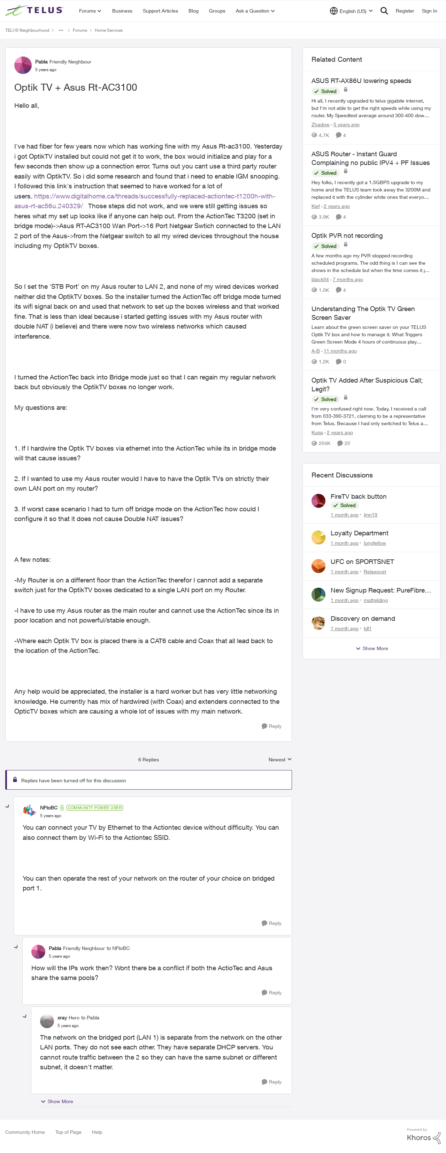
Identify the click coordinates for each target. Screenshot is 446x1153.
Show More (56, 1101)
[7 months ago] (346, 279)
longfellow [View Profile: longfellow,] (375, 543)
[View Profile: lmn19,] (318, 501)
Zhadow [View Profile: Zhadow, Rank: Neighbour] (321, 124)
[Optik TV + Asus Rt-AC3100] (50, 816)
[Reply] (271, 726)
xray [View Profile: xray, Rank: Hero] (62, 1017)
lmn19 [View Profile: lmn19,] (370, 514)
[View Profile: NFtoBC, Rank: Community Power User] (30, 812)
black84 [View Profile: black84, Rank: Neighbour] (320, 279)
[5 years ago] (345, 124)
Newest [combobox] (280, 759)
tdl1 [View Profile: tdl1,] (368, 628)
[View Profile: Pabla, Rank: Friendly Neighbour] (23, 65)
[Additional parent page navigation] (61, 30)
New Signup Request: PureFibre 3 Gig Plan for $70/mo (380, 590)
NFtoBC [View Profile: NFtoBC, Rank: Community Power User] (48, 808)
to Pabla (90, 1017)
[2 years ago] (335, 206)
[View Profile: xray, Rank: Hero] (47, 1021)
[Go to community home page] (35, 10)
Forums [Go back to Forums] (80, 30)
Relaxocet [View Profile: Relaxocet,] (375, 571)
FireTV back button (359, 496)
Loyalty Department (360, 533)
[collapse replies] (7, 806)
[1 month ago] (345, 514)
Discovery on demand (363, 618)
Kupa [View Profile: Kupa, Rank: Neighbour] (317, 433)
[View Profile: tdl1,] (318, 623)
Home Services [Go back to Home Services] (109, 30)
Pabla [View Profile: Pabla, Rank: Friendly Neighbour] (41, 62)
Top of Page (68, 1132)
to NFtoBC (118, 948)
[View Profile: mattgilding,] (318, 595)
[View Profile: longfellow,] (318, 537)
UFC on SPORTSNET (362, 561)
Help (97, 1132)
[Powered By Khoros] (424, 1136)
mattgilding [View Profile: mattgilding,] (376, 600)
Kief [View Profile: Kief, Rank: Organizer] (316, 206)
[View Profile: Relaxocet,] (318, 566)
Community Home (25, 1132)
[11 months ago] (339, 350)
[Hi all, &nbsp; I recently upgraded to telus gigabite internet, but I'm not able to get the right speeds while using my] (372, 108)
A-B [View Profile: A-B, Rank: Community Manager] (316, 351)
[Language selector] (351, 11)
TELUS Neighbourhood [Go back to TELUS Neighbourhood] (27, 30)
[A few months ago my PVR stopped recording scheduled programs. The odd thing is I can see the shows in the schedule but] (372, 263)
